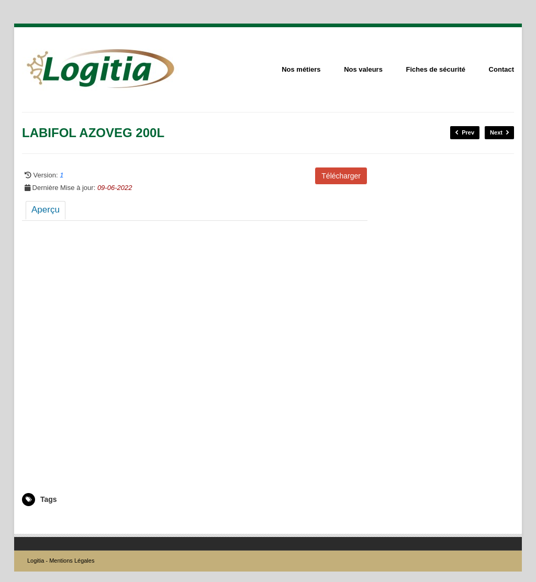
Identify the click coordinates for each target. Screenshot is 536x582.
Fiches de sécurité (435, 69)
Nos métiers (301, 69)
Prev (464, 132)
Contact (501, 69)
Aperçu (45, 210)
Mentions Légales (71, 560)
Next (499, 132)
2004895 (34, 521)
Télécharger (341, 176)
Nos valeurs (363, 69)
